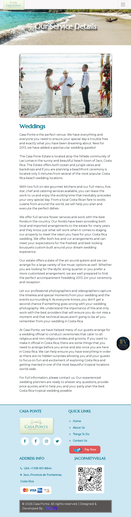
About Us (77, 427)
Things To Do (79, 434)
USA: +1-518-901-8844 (35, 468)
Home (75, 421)
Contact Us (78, 440)
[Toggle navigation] (123, 4)
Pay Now (84, 450)
